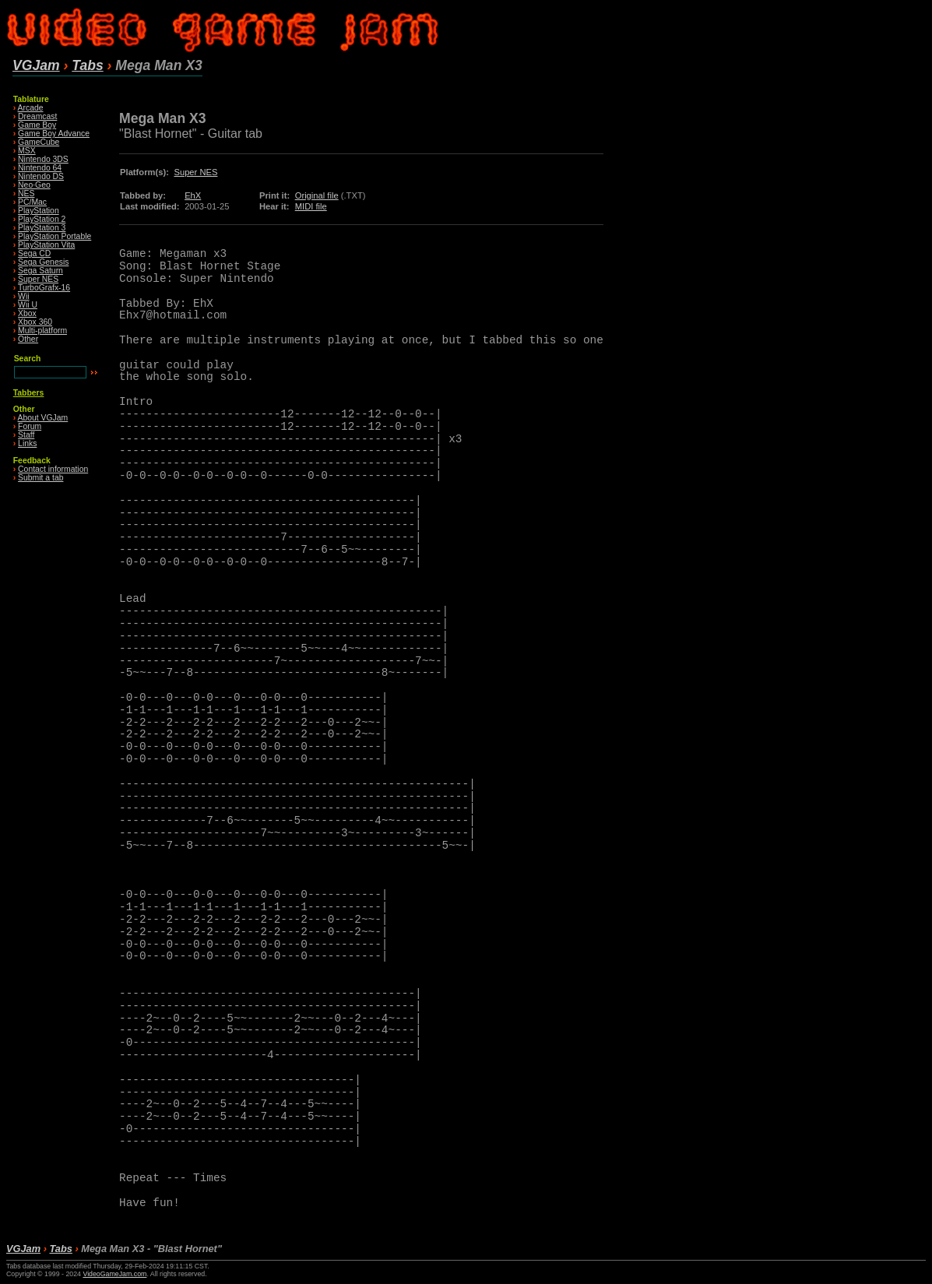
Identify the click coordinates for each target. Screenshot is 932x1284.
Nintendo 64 (40, 168)
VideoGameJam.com (114, 1274)
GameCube (38, 142)
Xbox (27, 313)
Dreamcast (37, 116)
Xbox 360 (35, 322)
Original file (317, 195)
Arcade (31, 108)
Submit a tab (40, 477)
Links (27, 443)
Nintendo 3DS (43, 159)
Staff (26, 435)
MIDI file (311, 206)
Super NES (38, 279)
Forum (29, 426)
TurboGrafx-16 (44, 287)
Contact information (53, 469)
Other (28, 339)
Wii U (27, 305)
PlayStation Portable (54, 236)
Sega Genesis (43, 262)
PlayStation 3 (41, 227)
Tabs (87, 65)
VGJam (36, 65)
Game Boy (37, 125)
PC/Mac (32, 202)
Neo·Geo (34, 185)
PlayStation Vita (46, 245)
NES (26, 193)
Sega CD (34, 253)
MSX (27, 150)
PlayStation (38, 210)
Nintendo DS (41, 176)
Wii (23, 296)
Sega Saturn (40, 270)
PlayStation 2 (41, 219)
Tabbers (28, 393)
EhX (193, 195)
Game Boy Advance (54, 133)
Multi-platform (42, 330)
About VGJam (43, 417)
